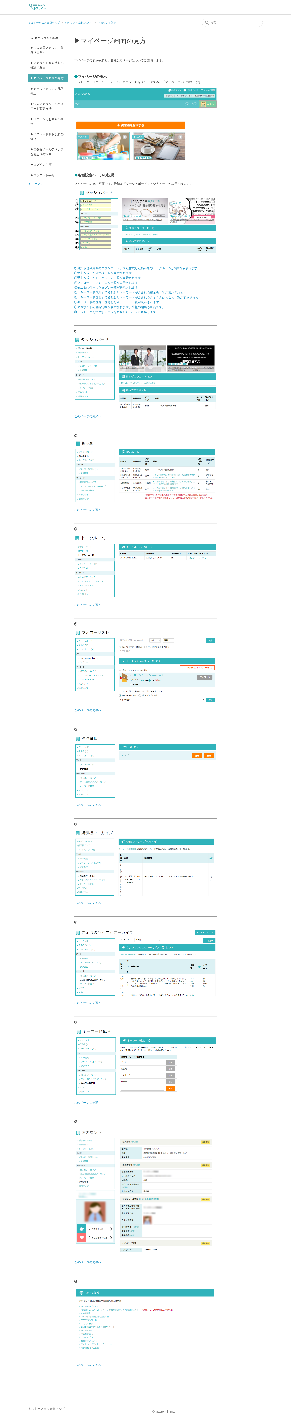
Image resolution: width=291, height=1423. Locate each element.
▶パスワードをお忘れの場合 (47, 136)
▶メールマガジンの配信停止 (47, 91)
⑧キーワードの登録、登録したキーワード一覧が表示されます (116, 302)
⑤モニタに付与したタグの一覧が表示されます (106, 287)
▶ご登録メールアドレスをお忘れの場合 (47, 152)
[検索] (232, 23)
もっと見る (35, 184)
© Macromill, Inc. (163, 1411)
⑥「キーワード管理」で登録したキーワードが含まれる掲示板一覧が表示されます (130, 292)
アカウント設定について (78, 22)
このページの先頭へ (87, 416)
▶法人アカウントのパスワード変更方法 (47, 106)
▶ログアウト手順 (42, 175)
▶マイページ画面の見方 (47, 78)
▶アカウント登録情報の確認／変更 (47, 65)
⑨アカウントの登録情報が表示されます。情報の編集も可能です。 (119, 307)
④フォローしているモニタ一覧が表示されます (106, 282)
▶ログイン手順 (41, 164)
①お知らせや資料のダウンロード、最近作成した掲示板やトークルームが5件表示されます (135, 268)
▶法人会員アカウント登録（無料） (47, 50)
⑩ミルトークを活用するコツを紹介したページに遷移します (115, 312)
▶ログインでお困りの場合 (47, 121)
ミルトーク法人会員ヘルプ (44, 22)
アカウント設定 (107, 22)
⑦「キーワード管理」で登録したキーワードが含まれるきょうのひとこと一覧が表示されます (137, 297)
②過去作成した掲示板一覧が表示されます (103, 273)
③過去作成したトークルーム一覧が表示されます (107, 278)
